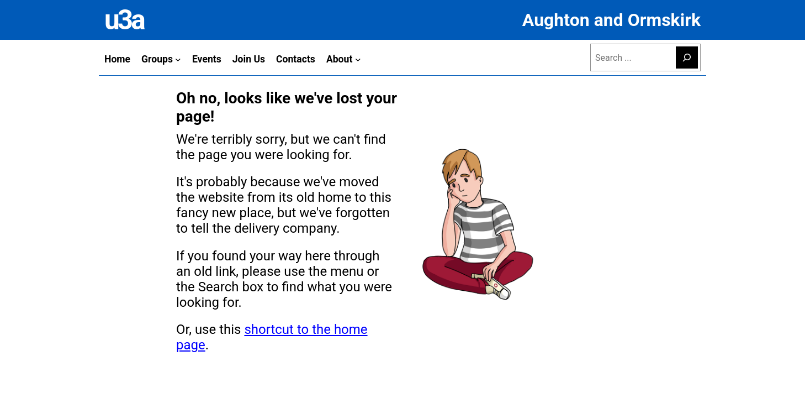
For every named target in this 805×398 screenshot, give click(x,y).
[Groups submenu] (178, 59)
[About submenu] (358, 59)
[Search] (687, 57)
